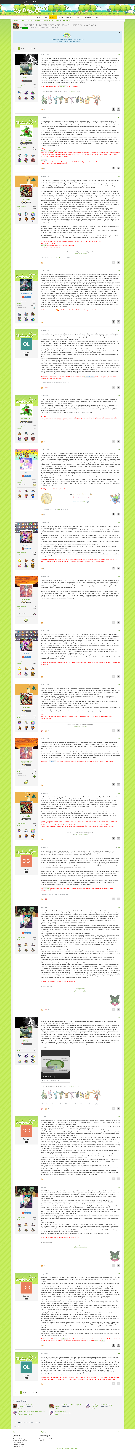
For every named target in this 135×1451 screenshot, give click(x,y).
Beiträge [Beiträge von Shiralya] (19, 555)
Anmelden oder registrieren (21, 2)
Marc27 (44, 245)
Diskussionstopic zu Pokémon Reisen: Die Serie (32, 1411)
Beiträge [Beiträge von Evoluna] (19, 482)
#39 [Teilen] (119, 1274)
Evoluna (58, 509)
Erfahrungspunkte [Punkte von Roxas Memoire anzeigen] (21, 301)
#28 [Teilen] (119, 522)
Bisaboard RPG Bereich (80, 254)
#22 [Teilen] (119, 117)
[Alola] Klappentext (60, 1411)
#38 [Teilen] (119, 1187)
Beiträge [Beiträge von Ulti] (19, 939)
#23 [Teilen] (119, 176)
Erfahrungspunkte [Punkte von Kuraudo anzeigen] (21, 206)
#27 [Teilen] (119, 450)
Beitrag (56, 1339)
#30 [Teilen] (119, 631)
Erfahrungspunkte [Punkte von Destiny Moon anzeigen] (21, 606)
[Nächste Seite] (34, 48)
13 (31, 48)
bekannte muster (80, 988)
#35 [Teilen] (119, 907)
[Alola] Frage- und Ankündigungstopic (102, 1405)
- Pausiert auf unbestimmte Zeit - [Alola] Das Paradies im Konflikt (73, 1405)
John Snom (94, 1406)
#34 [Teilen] (119, 847)
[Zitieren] (118, 109)
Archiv (20, 1408)
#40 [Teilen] (119, 1353)
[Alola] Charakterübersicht (26, 1405)
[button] (119, 32)
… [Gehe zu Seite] (28, 48)
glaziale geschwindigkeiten (80, 992)
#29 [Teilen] (119, 576)
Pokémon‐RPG (58, 1408)
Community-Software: (67, 1448)
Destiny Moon (54, 151)
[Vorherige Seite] (14, 48)
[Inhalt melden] (113, 109)
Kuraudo (33, 28)
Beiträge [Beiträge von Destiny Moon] (19, 609)
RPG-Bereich (72, 91)
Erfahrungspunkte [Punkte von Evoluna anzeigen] (21, 480)
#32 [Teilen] (119, 739)
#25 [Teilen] (119, 330)
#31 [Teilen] (119, 685)
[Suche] (35, 2)
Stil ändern (120, 1432)
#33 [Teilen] (119, 793)
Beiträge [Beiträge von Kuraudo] (19, 208)
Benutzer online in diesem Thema (26, 1422)
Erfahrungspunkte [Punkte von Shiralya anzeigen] (21, 552)
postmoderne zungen (80, 990)
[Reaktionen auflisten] (43, 109)
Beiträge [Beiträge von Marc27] (19, 87)
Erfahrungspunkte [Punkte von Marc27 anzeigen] (21, 85)
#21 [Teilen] (119, 55)
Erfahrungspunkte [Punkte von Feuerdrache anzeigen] (21, 147)
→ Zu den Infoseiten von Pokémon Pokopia (67, 41)
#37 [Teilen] (119, 1117)
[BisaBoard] (67, 10)
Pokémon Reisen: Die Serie (25, 1414)
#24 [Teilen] (119, 271)
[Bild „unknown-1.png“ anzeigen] (55, 1066)
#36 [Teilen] (119, 1018)
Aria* (83, 501)
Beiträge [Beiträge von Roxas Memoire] (19, 303)
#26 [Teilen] (119, 396)
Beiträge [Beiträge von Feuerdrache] (19, 149)
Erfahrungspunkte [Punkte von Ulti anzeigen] (21, 937)
